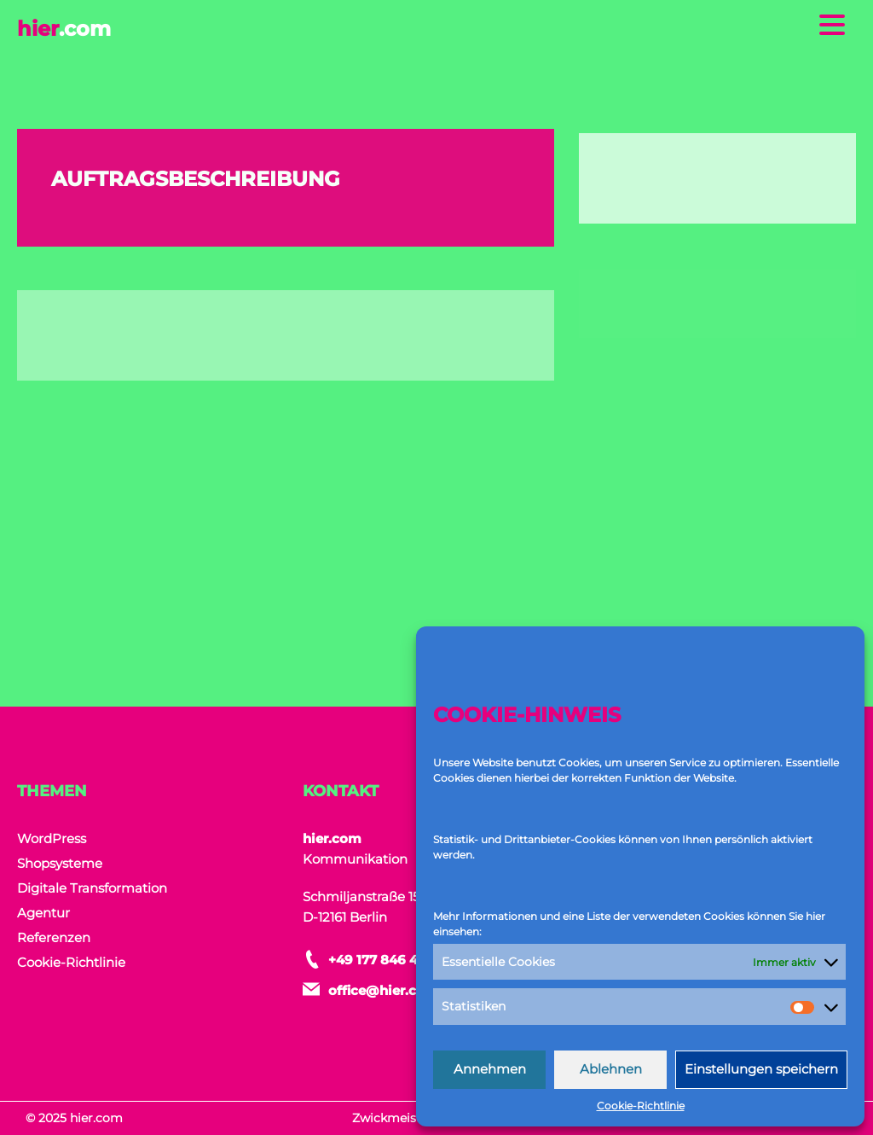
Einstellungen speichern (761, 1069)
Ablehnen (611, 1069)
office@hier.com (383, 990)
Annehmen (490, 1069)
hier (64, 28)
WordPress (51, 838)
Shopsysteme (59, 863)
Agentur (43, 913)
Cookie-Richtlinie (641, 1105)
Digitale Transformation (92, 888)
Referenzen (53, 937)
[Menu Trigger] (832, 23)
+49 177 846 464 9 (387, 960)
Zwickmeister (392, 1118)
